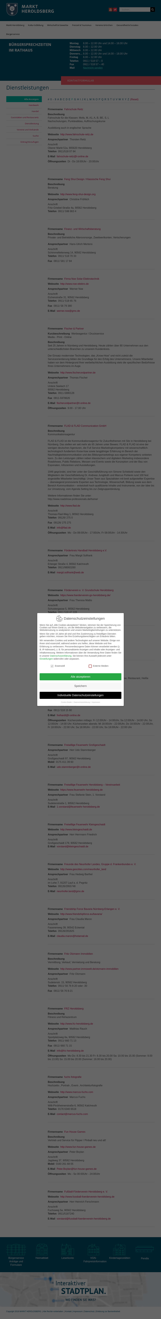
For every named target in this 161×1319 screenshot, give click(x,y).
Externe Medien (98, 666)
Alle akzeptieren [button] (80, 676)
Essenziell (57, 666)
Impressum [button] (96, 702)
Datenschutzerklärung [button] (82, 702)
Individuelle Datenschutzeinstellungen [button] (81, 695)
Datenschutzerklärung (60, 656)
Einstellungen (46, 659)
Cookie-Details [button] (66, 702)
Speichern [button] (80, 686)
